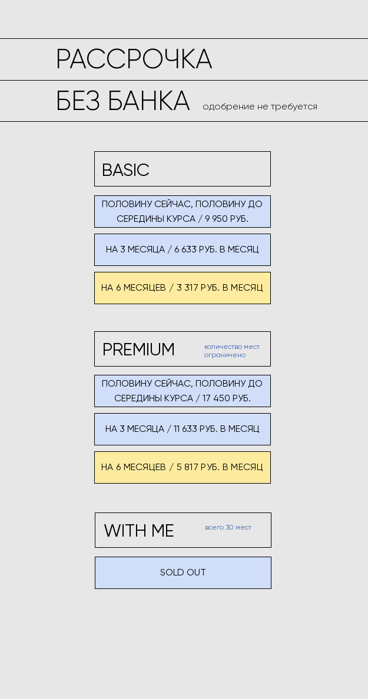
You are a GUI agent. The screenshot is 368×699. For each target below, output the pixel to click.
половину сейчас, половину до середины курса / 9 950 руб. (182, 211)
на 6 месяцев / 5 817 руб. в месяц (182, 466)
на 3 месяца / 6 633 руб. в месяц (182, 249)
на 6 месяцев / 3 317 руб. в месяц (182, 287)
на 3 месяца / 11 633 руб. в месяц (182, 428)
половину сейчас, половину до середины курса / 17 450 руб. (182, 391)
